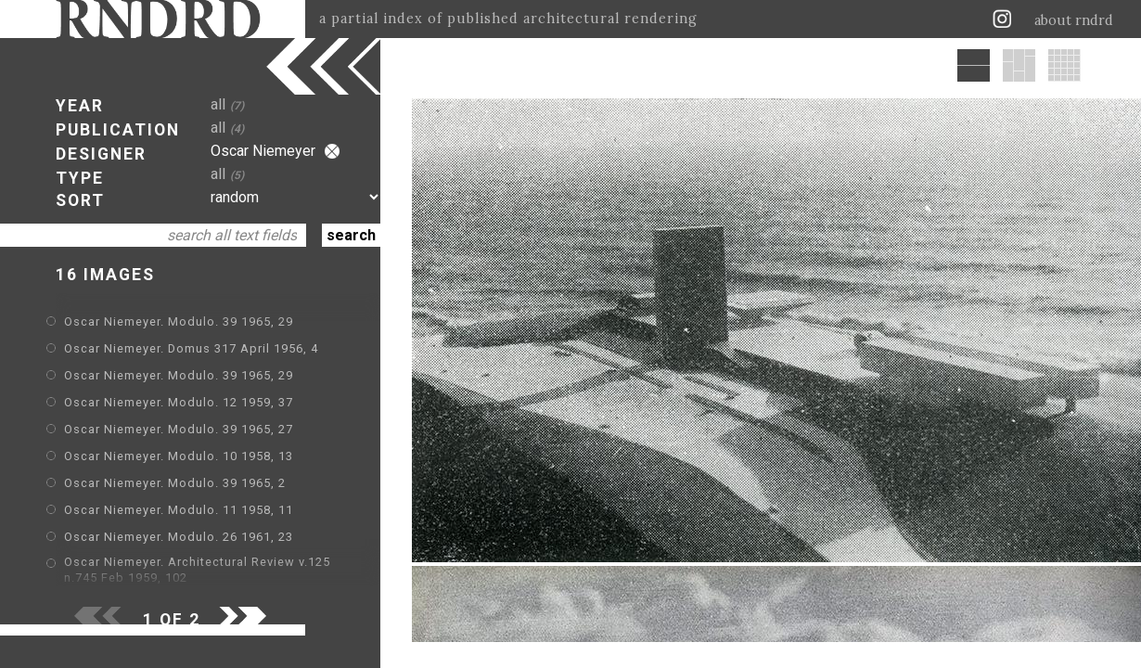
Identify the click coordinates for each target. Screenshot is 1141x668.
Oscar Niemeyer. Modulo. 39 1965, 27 (178, 429)
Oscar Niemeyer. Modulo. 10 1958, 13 (178, 456)
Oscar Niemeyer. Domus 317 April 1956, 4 (191, 348)
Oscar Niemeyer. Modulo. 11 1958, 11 (178, 510)
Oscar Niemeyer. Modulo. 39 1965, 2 (175, 483)
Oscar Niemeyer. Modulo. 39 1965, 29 (178, 321)
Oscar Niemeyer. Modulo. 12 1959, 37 (178, 402)
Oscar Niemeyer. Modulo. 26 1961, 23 (178, 537)
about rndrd (1073, 20)
